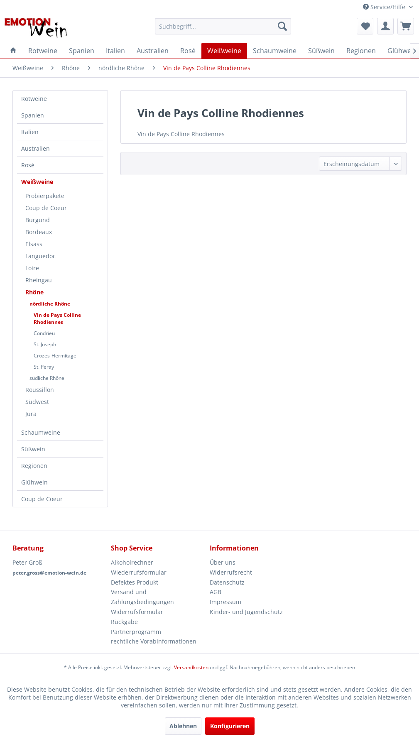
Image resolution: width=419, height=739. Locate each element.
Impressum (225, 602)
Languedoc (40, 256)
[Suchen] (282, 26)
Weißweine (37, 182)
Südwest (37, 402)
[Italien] (115, 51)
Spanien (32, 115)
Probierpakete (44, 196)
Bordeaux (38, 232)
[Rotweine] (42, 51)
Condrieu (44, 333)
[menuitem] (223, 26)
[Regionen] (361, 51)
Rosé (27, 165)
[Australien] (152, 51)
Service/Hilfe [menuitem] (385, 7)
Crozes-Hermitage (55, 355)
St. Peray (44, 366)
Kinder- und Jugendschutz (246, 612)
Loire (32, 268)
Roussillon (39, 390)
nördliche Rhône (49, 303)
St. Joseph (45, 344)
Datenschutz (227, 582)
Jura (31, 414)
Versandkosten (191, 667)
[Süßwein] (321, 51)
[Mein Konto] (385, 26)
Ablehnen (183, 726)
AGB (215, 592)
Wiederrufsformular (139, 572)
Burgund (37, 220)
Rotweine (34, 99)
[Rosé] (187, 51)
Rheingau (38, 280)
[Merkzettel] (365, 26)
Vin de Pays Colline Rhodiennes (57, 318)
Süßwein (33, 449)
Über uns (222, 562)
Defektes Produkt (134, 582)
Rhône (34, 292)
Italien (30, 132)
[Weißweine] (224, 51)
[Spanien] (81, 51)
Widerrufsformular (137, 612)
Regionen (34, 466)
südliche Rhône (46, 378)
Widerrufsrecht (231, 572)
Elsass (33, 244)
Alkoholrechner (132, 562)
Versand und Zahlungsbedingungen (142, 597)
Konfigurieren (230, 726)
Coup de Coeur (46, 208)
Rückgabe (124, 622)
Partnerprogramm (136, 632)
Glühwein (34, 482)
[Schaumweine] (274, 51)
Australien (35, 148)
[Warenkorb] (405, 26)
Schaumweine (40, 432)
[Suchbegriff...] (223, 26)
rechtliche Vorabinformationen (153, 641)
